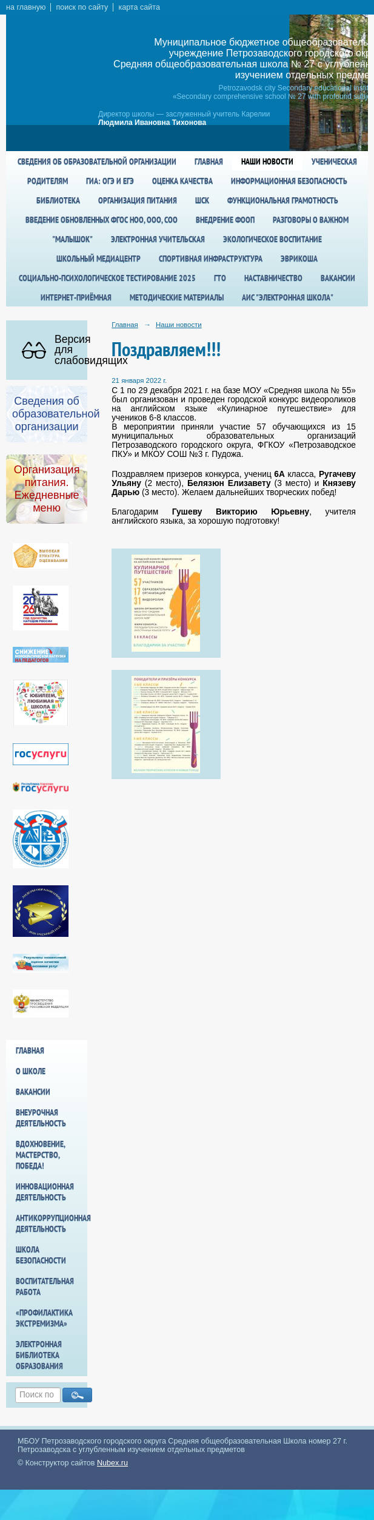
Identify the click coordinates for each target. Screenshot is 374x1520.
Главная (209, 161)
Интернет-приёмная (76, 297)
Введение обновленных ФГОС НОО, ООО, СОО (101, 219)
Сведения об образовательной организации (97, 161)
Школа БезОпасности (41, 1255)
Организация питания (137, 200)
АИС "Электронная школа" (287, 297)
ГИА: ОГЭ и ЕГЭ (110, 180)
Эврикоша (299, 258)
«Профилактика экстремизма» (44, 1318)
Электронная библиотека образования (39, 1355)
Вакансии (338, 277)
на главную (25, 7)
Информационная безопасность (289, 180)
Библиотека (58, 200)
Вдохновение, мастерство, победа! (40, 1154)
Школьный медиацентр (98, 258)
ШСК (202, 200)
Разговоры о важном (311, 219)
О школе (30, 1071)
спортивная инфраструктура (210, 258)
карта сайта (139, 7)
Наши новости (267, 161)
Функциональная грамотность (282, 200)
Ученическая (334, 161)
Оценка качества (182, 180)
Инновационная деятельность (45, 1192)
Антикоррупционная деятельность (51, 1223)
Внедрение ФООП (225, 219)
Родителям (47, 180)
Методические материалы (177, 297)
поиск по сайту (82, 7)
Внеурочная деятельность (41, 1118)
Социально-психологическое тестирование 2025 (107, 277)
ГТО (220, 277)
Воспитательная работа (45, 1286)
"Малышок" (72, 239)
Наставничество (273, 277)
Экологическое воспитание (272, 239)
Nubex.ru (112, 1463)
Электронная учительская (158, 239)
